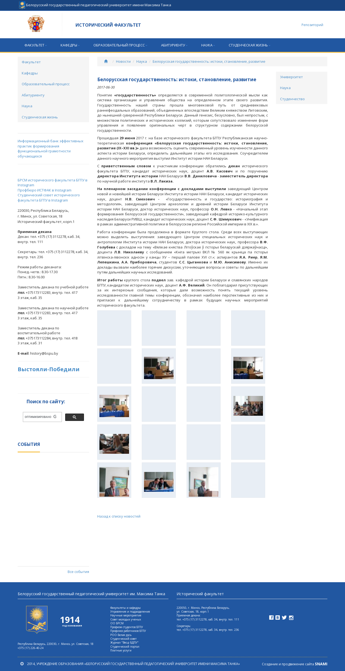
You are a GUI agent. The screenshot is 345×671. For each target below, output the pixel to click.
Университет (291, 76)
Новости (123, 61)
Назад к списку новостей (118, 516)
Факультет (35, 45)
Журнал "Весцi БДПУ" (124, 642)
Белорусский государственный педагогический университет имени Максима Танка (95, 2)
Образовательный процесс (120, 45)
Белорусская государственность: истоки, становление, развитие (209, 61)
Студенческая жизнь (250, 45)
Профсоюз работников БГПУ (128, 631)
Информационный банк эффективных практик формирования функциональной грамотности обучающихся (50, 148)
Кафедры (70, 45)
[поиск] (40, 417)
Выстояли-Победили (49, 369)
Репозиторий (312, 25)
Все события (78, 571)
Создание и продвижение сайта (294, 664)
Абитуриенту (174, 45)
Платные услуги (120, 650)
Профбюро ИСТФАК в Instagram (44, 190)
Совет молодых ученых (125, 619)
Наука (208, 45)
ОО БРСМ (117, 623)
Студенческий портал (124, 646)
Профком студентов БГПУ (126, 627)
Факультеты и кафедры (125, 608)
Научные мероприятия (125, 615)
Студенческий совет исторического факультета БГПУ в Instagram (49, 198)
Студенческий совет (123, 639)
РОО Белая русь (120, 635)
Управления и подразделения (130, 611)
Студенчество (292, 98)
